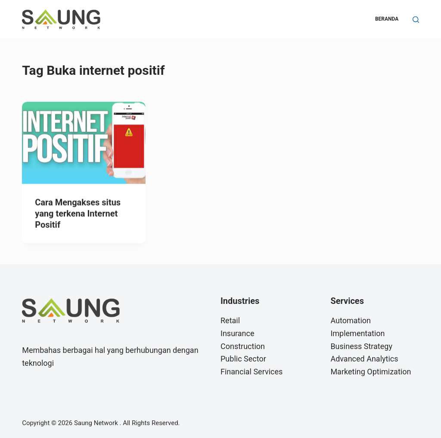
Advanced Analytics (364, 358)
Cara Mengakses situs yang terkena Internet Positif (78, 214)
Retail (230, 320)
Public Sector (243, 358)
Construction (242, 346)
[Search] (416, 19)
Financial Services (251, 371)
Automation (350, 320)
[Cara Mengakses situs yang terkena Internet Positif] (84, 143)
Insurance (237, 333)
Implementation (357, 333)
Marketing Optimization (370, 371)
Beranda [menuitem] (386, 19)
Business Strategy (361, 346)
